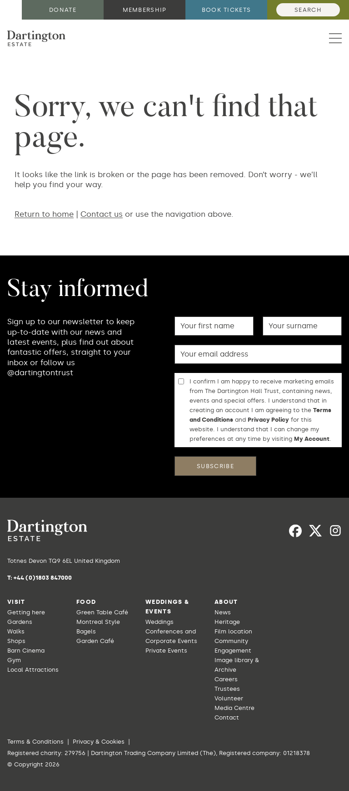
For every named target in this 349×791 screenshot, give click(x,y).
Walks (16, 631)
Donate (62, 9)
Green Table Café (102, 612)
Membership (145, 9)
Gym (14, 660)
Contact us (101, 214)
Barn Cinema (26, 650)
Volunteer (228, 698)
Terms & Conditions (35, 741)
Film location (233, 631)
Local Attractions (33, 669)
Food (86, 601)
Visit (16, 601)
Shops (16, 641)
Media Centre (234, 707)
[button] (335, 38)
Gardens (19, 621)
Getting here (26, 612)
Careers (226, 679)
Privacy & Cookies (99, 741)
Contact (226, 717)
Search (308, 9)
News (222, 612)
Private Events (166, 650)
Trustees (227, 688)
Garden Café (95, 641)
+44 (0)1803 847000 (43, 577)
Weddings (159, 621)
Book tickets (226, 9)
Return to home (44, 214)
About (226, 601)
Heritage (227, 621)
